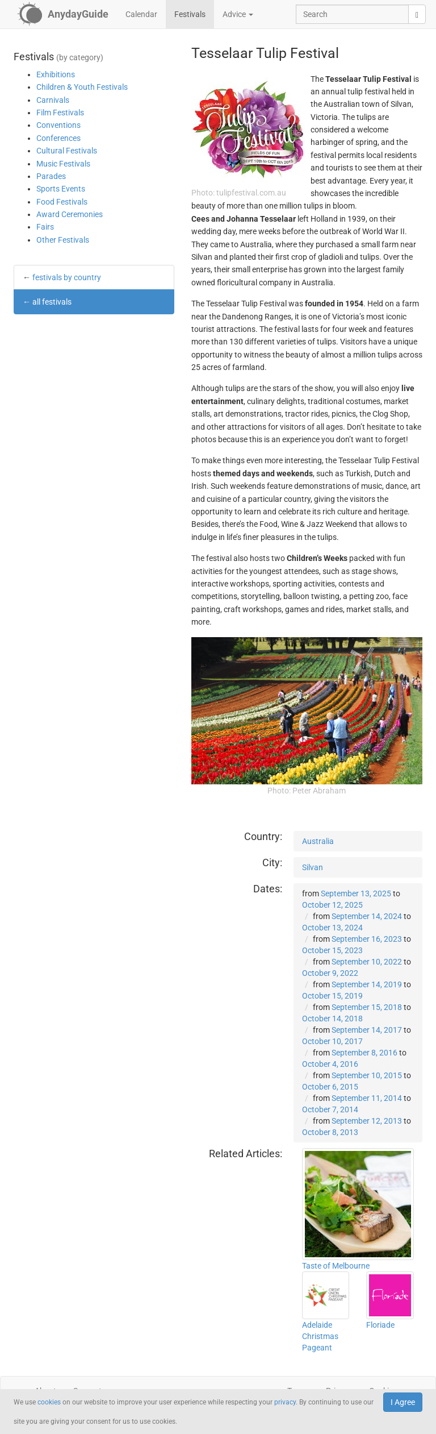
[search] (417, 14)
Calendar (141, 14)
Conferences (58, 138)
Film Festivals (60, 112)
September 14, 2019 (367, 984)
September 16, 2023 (367, 938)
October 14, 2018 (332, 1018)
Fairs (45, 226)
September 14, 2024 (367, 916)
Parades (51, 176)
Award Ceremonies (69, 214)
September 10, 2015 (367, 1075)
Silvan (312, 867)
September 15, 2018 (367, 1007)
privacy (285, 1402)
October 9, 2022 (330, 973)
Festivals (190, 14)
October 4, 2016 (330, 1064)
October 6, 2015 (330, 1086)
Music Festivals (63, 163)
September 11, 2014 (367, 1098)
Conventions (58, 125)
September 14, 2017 (367, 1029)
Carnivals (52, 100)
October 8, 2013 (330, 1132)
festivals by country (66, 277)
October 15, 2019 (332, 995)
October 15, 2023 (332, 950)
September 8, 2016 (364, 1052)
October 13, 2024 (332, 927)
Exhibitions (55, 74)
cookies (49, 1402)
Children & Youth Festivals (82, 87)
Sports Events (60, 188)
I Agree (403, 1402)
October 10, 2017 (332, 1041)
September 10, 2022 (367, 961)
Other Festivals (62, 239)
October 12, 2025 (332, 904)
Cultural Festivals (66, 150)
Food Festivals (61, 201)
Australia (318, 841)
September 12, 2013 (367, 1120)
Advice (238, 14)
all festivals (52, 301)
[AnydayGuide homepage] (63, 14)
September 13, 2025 (356, 893)
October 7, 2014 (330, 1109)
